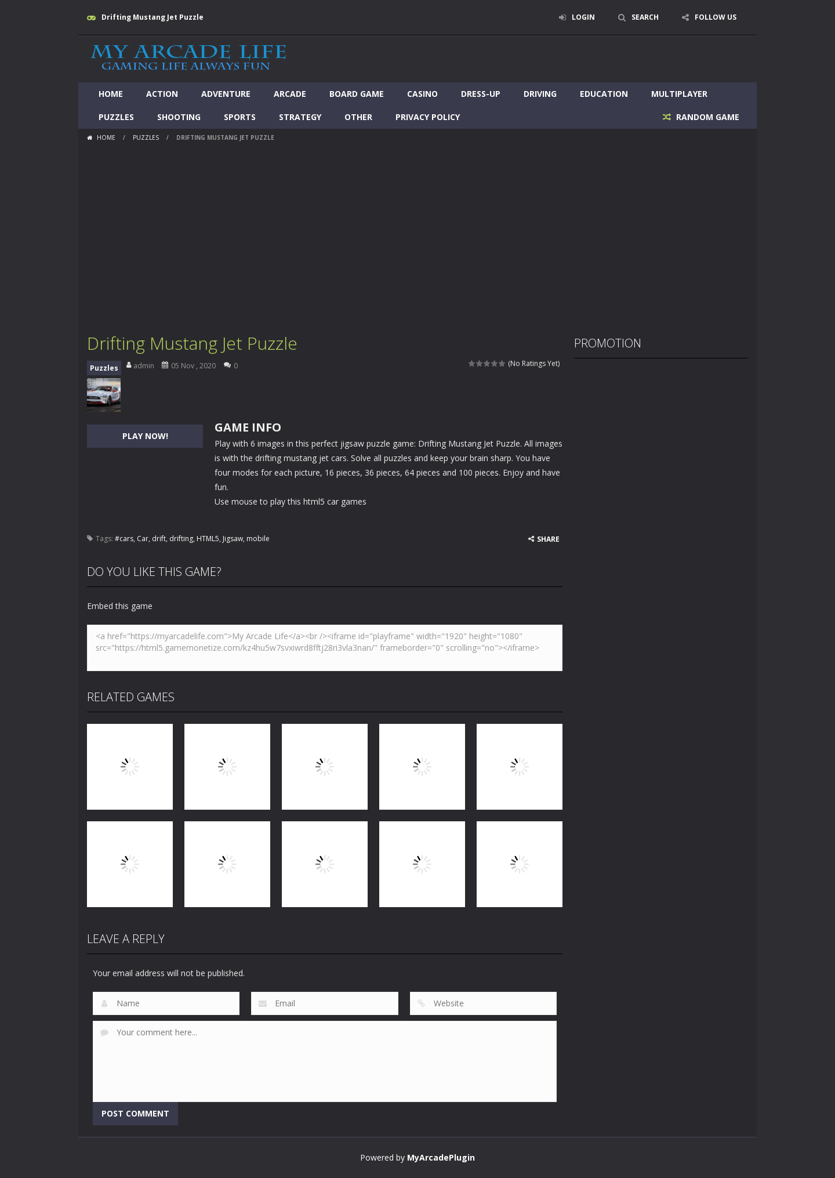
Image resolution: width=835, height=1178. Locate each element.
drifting (181, 538)
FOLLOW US (715, 17)
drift (159, 538)
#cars (124, 538)
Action (162, 93)
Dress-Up (480, 93)
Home (111, 93)
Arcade (290, 93)
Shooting (179, 116)
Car (142, 538)
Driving (540, 93)
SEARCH (645, 17)
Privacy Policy (427, 116)
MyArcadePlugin (441, 1157)
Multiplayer (679, 93)
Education (604, 93)
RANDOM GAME (706, 116)
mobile (258, 538)
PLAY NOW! (145, 435)
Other (358, 116)
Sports (240, 116)
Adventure (226, 93)
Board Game (356, 93)
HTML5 (208, 538)
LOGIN (583, 17)
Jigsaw (233, 538)
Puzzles (116, 116)
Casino (422, 93)
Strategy (300, 116)
